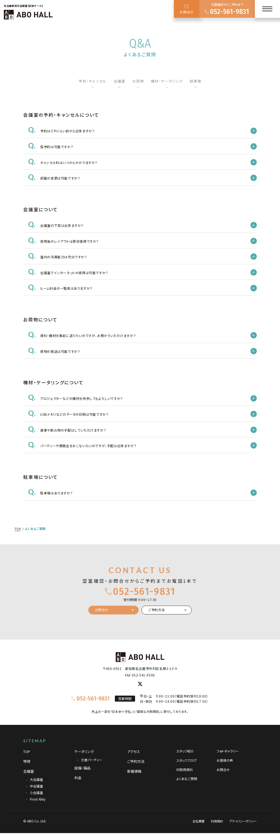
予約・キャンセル (92, 81)
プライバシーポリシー (243, 821)
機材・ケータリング (167, 81)
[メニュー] (267, 9)
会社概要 (198, 821)
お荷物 (138, 81)
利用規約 (217, 821)
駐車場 (196, 81)
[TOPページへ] (28, 14)
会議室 (120, 81)
